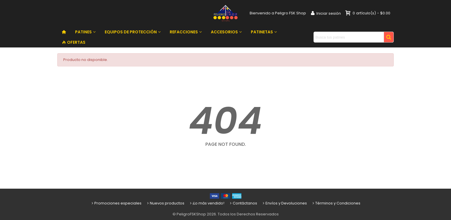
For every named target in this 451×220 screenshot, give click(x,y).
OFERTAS (73, 42)
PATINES (83, 32)
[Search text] (349, 37)
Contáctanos (243, 203)
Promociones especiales (116, 203)
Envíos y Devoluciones (284, 203)
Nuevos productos (165, 203)
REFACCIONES (184, 32)
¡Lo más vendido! (206, 203)
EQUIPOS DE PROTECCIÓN (131, 32)
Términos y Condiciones (336, 203)
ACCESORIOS (224, 32)
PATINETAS (262, 32)
